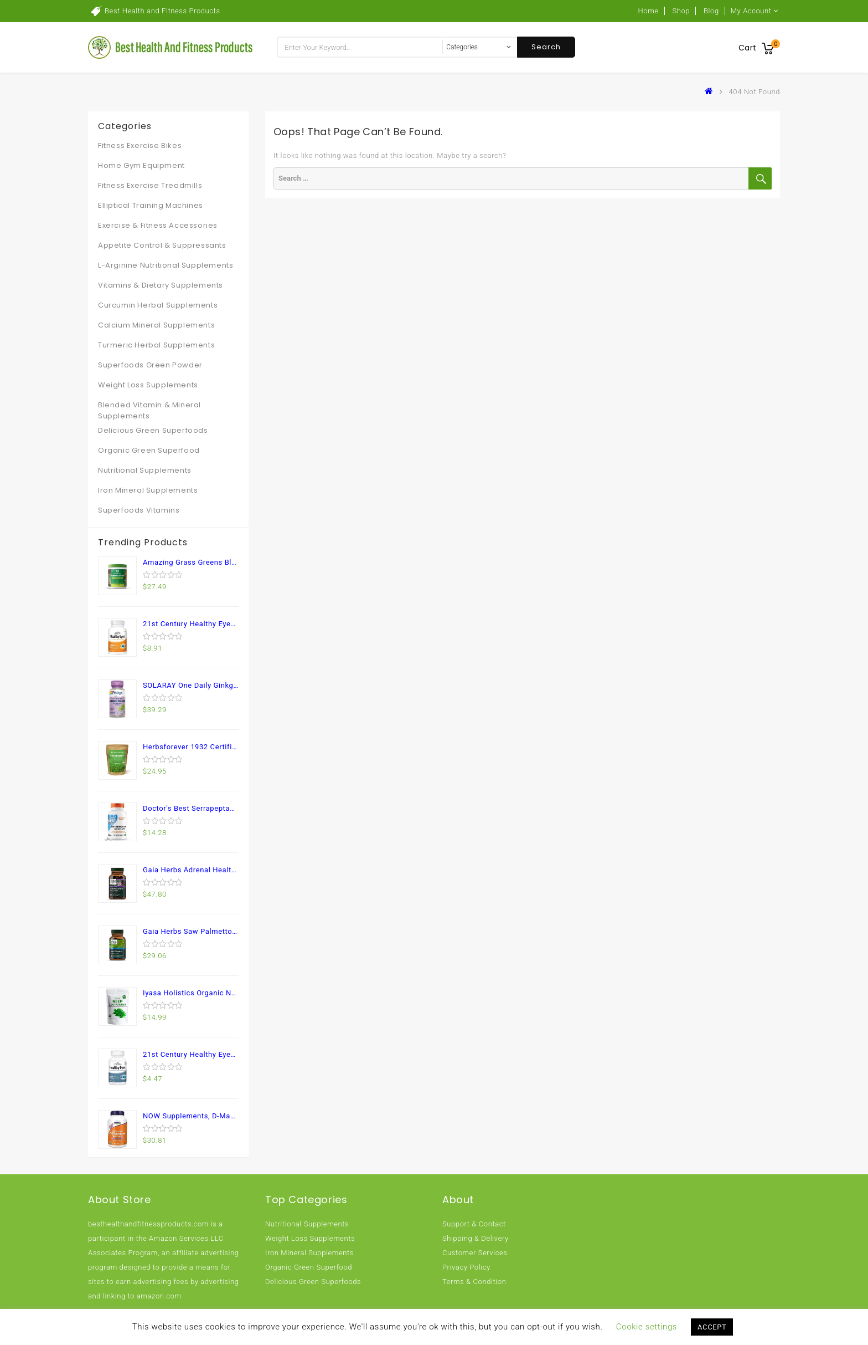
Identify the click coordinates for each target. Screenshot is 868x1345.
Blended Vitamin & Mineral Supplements (149, 410)
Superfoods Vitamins (138, 510)
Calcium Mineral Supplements (156, 325)
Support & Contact (474, 1224)
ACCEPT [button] (712, 1327)
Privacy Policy (466, 1267)
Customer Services (475, 1253)
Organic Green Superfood (149, 450)
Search (546, 47)
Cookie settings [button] (646, 1327)
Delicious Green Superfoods (153, 430)
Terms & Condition (474, 1281)
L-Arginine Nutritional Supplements (165, 265)
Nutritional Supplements (145, 470)
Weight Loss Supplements (148, 385)
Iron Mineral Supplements (148, 490)
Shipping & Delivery (475, 1238)
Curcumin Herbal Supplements (158, 305)
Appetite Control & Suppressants (162, 245)
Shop (681, 11)
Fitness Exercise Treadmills (150, 185)
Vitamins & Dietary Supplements (160, 285)
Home (648, 11)
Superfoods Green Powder (150, 365)
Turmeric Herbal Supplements (156, 345)
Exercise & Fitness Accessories (158, 225)
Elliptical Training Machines (150, 205)
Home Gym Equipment (141, 165)
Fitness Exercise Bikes (140, 145)
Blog (711, 11)
